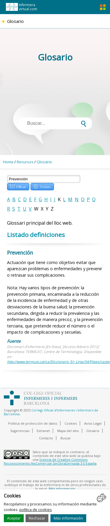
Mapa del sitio (68, 430)
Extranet (43, 430)
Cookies (71, 423)
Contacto (46, 438)
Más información (68, 518)
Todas (42, 186)
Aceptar (14, 518)
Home (8, 161)
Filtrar (18, 186)
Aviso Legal (92, 423)
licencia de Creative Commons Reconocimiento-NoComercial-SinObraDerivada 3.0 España (50, 461)
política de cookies (35, 509)
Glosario (44, 161)
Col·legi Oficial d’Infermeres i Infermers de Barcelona (51, 412)
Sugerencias (19, 430)
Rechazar (37, 518)
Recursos (25, 161)
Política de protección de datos (32, 423)
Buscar (65, 438)
